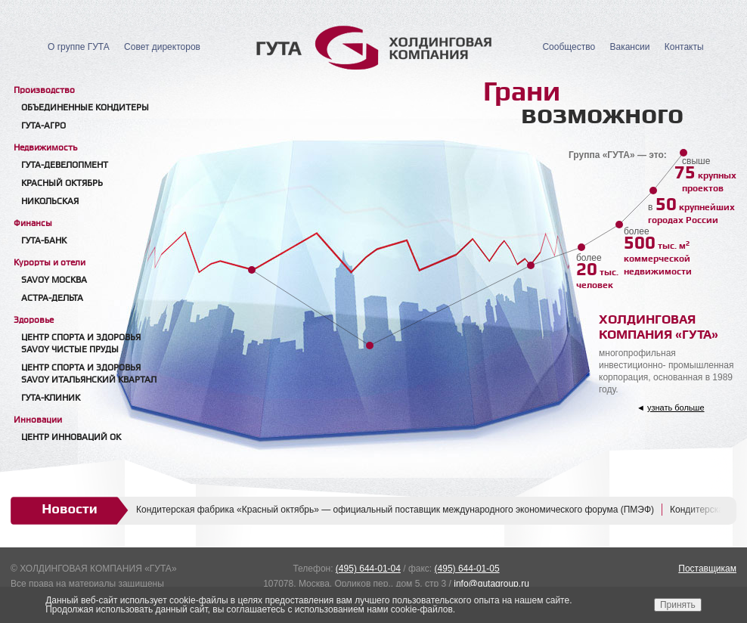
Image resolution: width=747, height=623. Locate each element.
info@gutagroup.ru (491, 583)
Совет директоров (162, 47)
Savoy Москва (54, 280)
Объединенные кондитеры (85, 108)
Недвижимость (45, 148)
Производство (44, 90)
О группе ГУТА (79, 47)
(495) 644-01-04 (368, 568)
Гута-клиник (50, 398)
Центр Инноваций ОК (71, 437)
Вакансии (629, 47)
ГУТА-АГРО (43, 126)
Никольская (50, 201)
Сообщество (568, 47)
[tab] (94, 89)
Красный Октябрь (62, 183)
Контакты (684, 47)
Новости (70, 508)
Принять (678, 605)
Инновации (38, 420)
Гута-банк (44, 241)
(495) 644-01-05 (467, 568)
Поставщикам (707, 568)
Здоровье (34, 320)
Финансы (33, 223)
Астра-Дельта (52, 298)
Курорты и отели (49, 263)
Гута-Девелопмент (64, 165)
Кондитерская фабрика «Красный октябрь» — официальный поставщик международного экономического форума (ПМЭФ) (395, 509)
